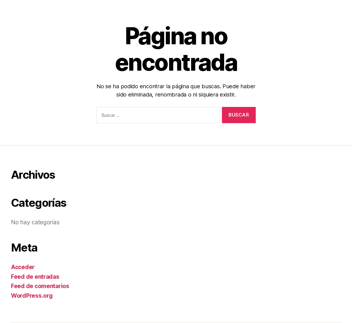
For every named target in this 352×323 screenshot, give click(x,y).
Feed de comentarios (40, 286)
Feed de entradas (35, 276)
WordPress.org (32, 295)
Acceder (23, 267)
